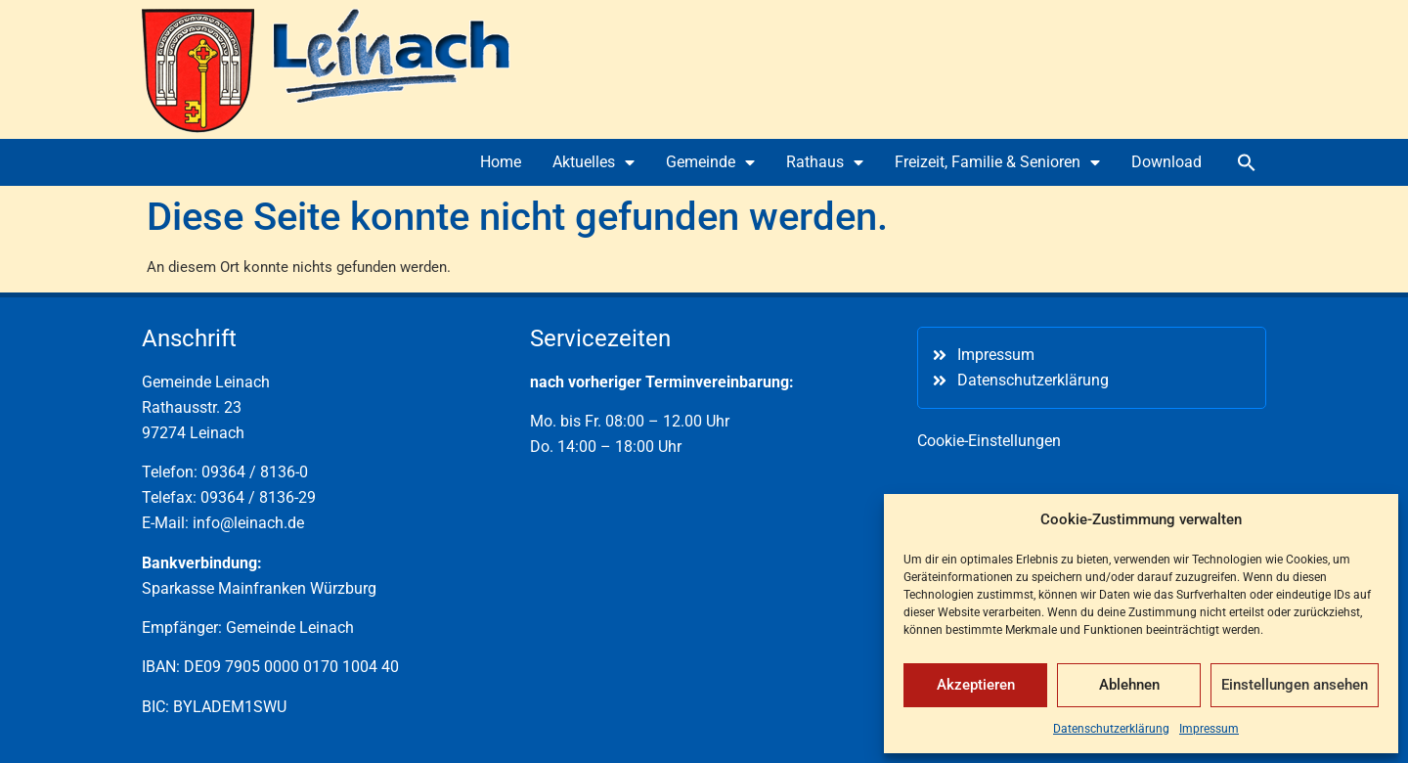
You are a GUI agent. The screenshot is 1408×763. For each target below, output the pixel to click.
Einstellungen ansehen (1294, 685)
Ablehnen (1129, 685)
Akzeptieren (976, 685)
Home (500, 162)
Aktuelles (593, 162)
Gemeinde (710, 162)
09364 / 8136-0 (254, 472)
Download (1166, 162)
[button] (1246, 162)
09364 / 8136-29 (258, 497)
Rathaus (824, 162)
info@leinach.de (248, 523)
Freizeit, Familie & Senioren (997, 162)
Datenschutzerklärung (1111, 729)
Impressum (1209, 729)
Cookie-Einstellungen (989, 440)
